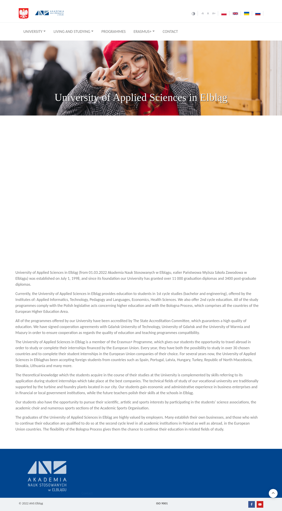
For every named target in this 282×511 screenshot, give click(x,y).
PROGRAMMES (113, 31)
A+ (213, 13)
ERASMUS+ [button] (142, 31)
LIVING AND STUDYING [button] (72, 31)
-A (202, 13)
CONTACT (170, 31)
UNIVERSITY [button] (33, 31)
